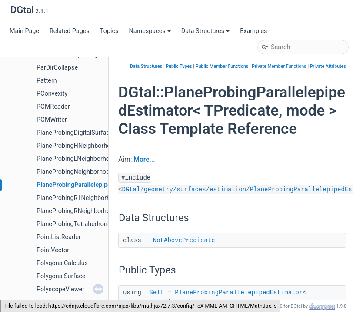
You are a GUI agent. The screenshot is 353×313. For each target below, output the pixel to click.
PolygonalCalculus (62, 263)
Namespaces (149, 31)
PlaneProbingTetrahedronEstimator (85, 224)
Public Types (179, 66)
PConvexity (52, 93)
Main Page (24, 31)
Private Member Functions (279, 66)
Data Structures (205, 31)
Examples (253, 31)
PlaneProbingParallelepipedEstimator (89, 185)
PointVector (53, 250)
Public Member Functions (222, 66)
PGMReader (53, 106)
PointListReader (59, 237)
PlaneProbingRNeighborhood (77, 211)
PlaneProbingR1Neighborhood (79, 198)
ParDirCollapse (57, 67)
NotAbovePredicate (184, 240)
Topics (109, 31)
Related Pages (70, 31)
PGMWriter (52, 119)
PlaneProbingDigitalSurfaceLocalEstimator (96, 133)
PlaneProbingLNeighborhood (77, 159)
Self (156, 292)
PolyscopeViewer (60, 289)
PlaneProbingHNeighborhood (77, 146)
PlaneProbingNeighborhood (75, 172)
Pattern (47, 80)
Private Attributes (328, 66)
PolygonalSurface (61, 276)
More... (144, 159)
